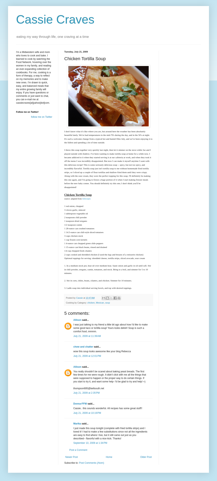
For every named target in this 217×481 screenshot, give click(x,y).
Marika (77, 423)
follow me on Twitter (41, 117)
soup (107, 302)
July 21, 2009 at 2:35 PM (86, 392)
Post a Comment (78, 450)
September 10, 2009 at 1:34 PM (90, 443)
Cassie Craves (55, 19)
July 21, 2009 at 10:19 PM (87, 413)
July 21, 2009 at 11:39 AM (87, 336)
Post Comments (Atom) (91, 462)
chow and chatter (83, 346)
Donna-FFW (80, 403)
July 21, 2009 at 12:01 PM (87, 356)
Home (109, 457)
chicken (91, 302)
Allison (77, 320)
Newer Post (71, 457)
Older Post (146, 457)
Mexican (100, 302)
